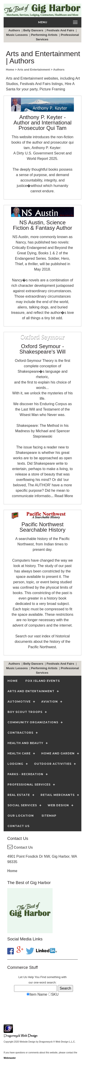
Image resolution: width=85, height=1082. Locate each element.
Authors (14, 30)
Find (43, 977)
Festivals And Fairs (60, 30)
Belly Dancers (33, 30)
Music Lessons (17, 35)
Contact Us (20, 847)
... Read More (62, 496)
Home (12, 871)
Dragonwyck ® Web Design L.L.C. (57, 1042)
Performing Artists (44, 35)
